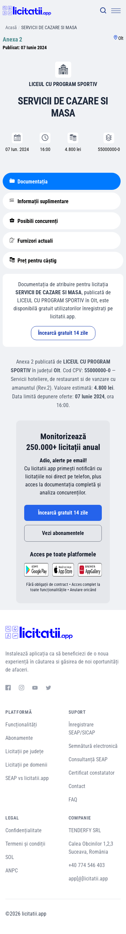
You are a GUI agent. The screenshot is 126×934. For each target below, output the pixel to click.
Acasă (11, 27)
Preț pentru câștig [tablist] (32, 260)
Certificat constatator (92, 773)
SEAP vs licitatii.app (27, 778)
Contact (77, 786)
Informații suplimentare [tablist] (39, 201)
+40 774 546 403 (87, 865)
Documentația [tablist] (28, 181)
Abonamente (19, 738)
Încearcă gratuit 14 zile (63, 333)
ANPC (11, 870)
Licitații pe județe (24, 751)
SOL (9, 857)
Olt (120, 38)
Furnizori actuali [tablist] (31, 240)
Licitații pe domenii (26, 765)
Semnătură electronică (93, 746)
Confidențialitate (23, 830)
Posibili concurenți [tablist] (33, 221)
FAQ (73, 799)
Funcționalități (21, 724)
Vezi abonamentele (63, 533)
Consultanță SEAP (88, 759)
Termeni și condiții (25, 844)
